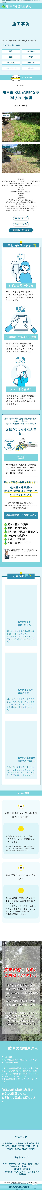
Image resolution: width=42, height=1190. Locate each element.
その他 (31, 68)
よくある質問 (33, 1172)
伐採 (11, 57)
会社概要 (22, 1174)
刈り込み (31, 51)
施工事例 (22, 1164)
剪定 (11, 51)
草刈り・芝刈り (27, 1166)
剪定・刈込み (33, 1164)
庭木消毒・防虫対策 (22, 1169)
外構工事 (31, 63)
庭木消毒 (11, 63)
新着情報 (12, 1164)
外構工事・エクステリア (15, 1172)
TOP (5, 1164)
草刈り (31, 57)
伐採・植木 (14, 1166)
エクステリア (10, 68)
